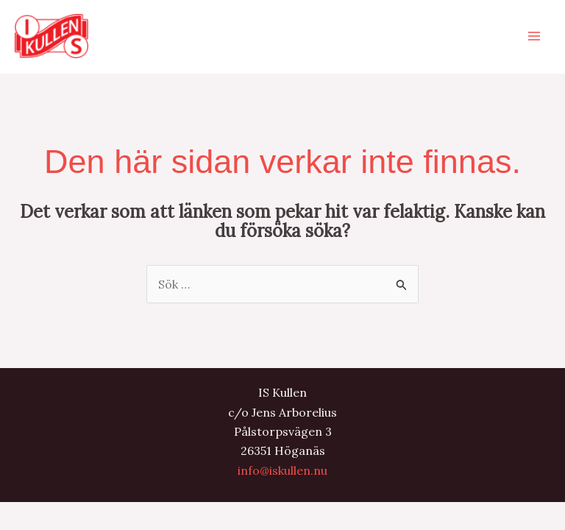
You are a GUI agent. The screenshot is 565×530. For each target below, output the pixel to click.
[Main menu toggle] (534, 36)
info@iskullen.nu (282, 470)
